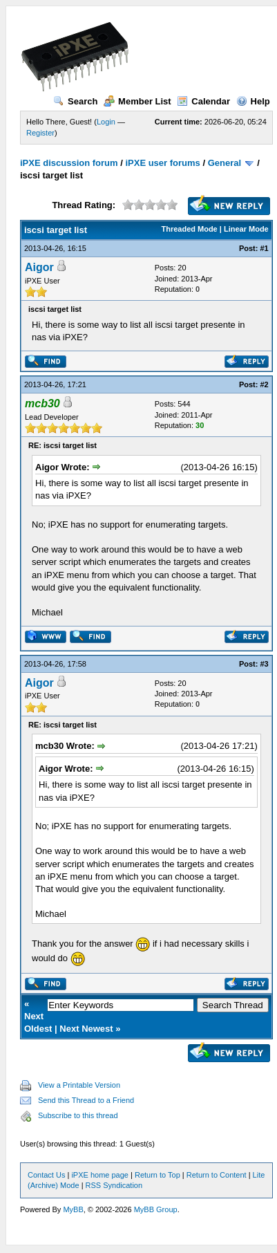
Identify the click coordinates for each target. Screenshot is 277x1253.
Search (75, 101)
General (224, 163)
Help (253, 101)
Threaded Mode (189, 229)
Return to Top (157, 1175)
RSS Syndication (114, 1185)
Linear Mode (246, 229)
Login (106, 122)
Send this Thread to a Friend (86, 1100)
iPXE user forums (162, 163)
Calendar (203, 101)
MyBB (73, 1209)
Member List (137, 101)
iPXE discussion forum (69, 163)
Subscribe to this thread (78, 1115)
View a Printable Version (79, 1085)
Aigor (39, 267)
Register (40, 133)
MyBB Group (156, 1209)
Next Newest (86, 1028)
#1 (264, 248)
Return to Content (217, 1175)
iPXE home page (99, 1175)
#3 (264, 664)
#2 (264, 384)
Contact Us (46, 1175)
